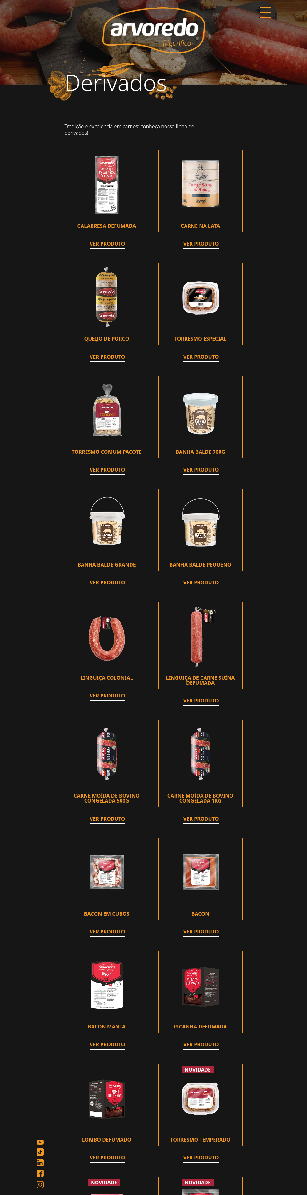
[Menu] (265, 13)
